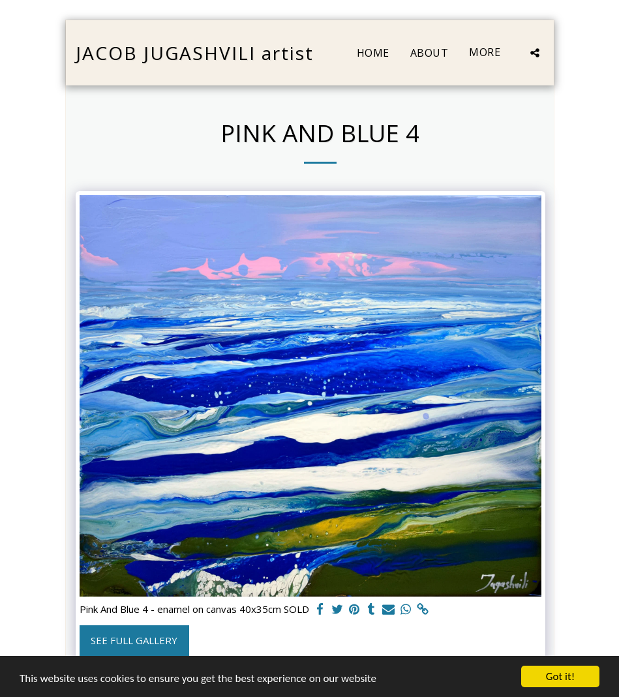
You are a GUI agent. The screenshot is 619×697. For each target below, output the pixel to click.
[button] (535, 53)
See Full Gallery (134, 640)
